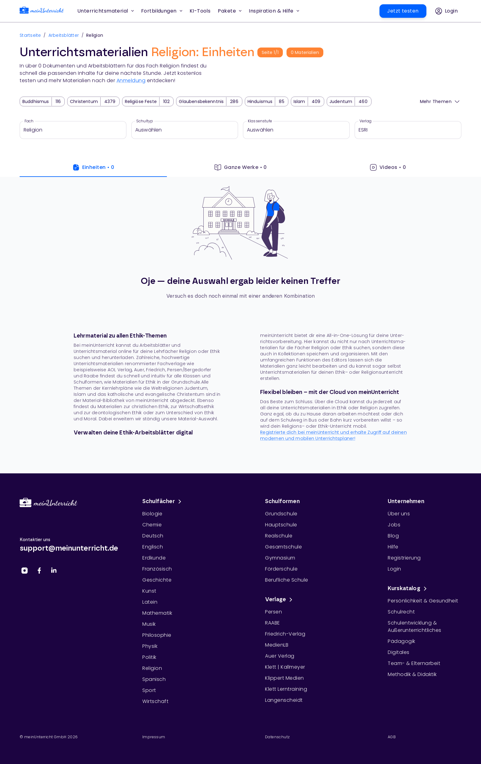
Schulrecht (401, 611)
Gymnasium (280, 557)
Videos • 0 (388, 167)
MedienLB (276, 644)
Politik (149, 657)
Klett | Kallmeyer (285, 666)
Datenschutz (277, 736)
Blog (393, 535)
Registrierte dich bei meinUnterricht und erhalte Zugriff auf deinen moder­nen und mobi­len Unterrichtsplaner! (333, 435)
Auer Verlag (279, 655)
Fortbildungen (161, 10)
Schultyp (144, 121)
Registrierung (404, 557)
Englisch (152, 546)
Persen (273, 611)
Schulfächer (162, 501)
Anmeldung (131, 80)
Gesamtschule (283, 546)
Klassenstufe (260, 121)
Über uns (399, 513)
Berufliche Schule (286, 579)
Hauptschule (281, 524)
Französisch (157, 568)
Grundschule (281, 513)
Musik (149, 624)
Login (394, 568)
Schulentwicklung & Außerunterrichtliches (414, 626)
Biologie (152, 513)
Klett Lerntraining (286, 689)
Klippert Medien (284, 678)
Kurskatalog (408, 588)
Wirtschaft (155, 701)
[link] (42, 11)
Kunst (149, 590)
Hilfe (393, 546)
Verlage (279, 599)
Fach (29, 121)
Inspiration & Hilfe (274, 10)
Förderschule (281, 568)
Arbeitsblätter (63, 35)
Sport (149, 690)
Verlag (365, 121)
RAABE (272, 622)
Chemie (152, 524)
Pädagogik (401, 641)
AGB (392, 736)
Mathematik (157, 613)
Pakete (229, 10)
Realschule (278, 535)
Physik (149, 646)
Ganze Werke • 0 (240, 167)
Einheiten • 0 (93, 167)
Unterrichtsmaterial (105, 10)
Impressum (153, 736)
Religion (152, 668)
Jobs (394, 524)
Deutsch (153, 535)
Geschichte (156, 579)
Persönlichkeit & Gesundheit (423, 600)
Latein (149, 601)
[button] (200, 11)
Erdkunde (154, 557)
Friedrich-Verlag (285, 633)
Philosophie (156, 635)
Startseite (30, 35)
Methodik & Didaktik (412, 674)
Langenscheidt (284, 700)
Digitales (399, 652)
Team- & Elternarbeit (414, 663)
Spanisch (154, 679)
